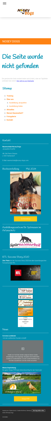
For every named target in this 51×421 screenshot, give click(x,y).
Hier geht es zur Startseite (25, 81)
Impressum (5, 410)
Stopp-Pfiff (25, 399)
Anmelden (5, 417)
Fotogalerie (11, 116)
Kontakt (10, 120)
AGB (3, 412)
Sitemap (29, 410)
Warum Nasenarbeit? (15, 113)
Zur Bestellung (25, 219)
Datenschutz (12, 410)
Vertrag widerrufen (38, 410)
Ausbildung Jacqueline (18, 103)
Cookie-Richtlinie (21, 410)
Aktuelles (10, 110)
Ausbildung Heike (16, 106)
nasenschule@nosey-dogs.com (18, 160)
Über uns (10, 99)
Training (10, 96)
